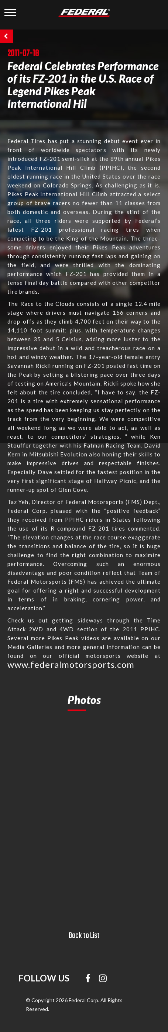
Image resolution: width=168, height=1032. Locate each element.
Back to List (84, 935)
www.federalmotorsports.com (70, 664)
